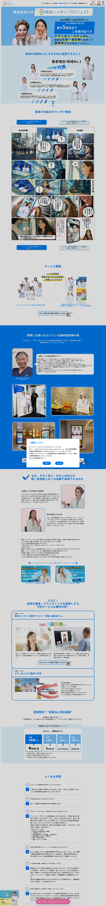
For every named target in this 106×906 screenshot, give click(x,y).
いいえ (59, 463)
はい (46, 463)
